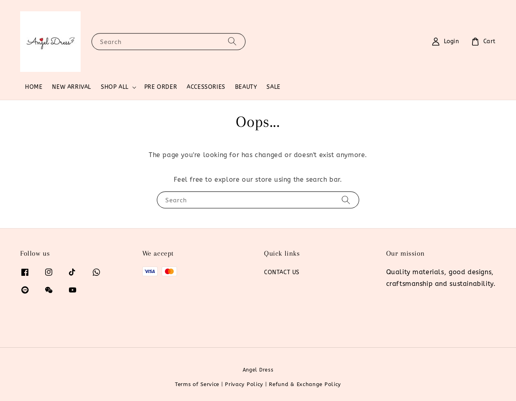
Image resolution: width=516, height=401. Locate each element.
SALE (273, 87)
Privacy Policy (244, 384)
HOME (33, 87)
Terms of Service (197, 384)
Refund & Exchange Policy (305, 384)
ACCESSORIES (206, 87)
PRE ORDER (160, 87)
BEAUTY (246, 87)
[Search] (232, 41)
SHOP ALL (115, 87)
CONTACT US (282, 272)
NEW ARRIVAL (71, 87)
